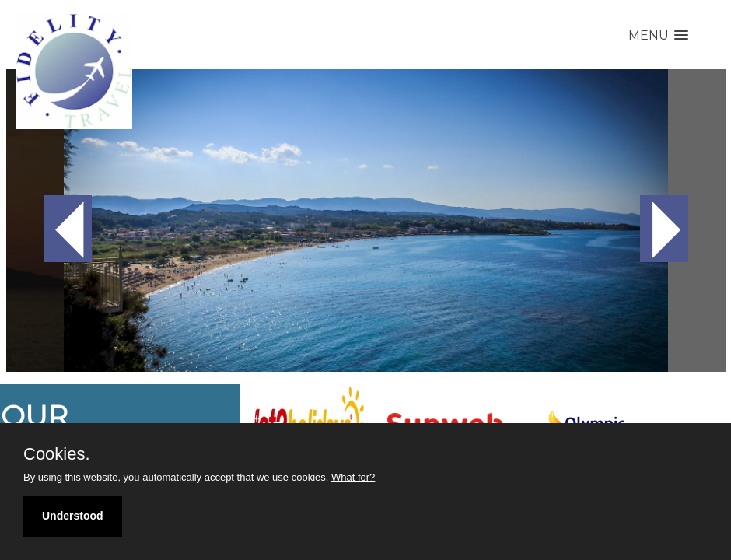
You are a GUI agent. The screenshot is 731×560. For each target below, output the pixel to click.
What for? (353, 477)
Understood (72, 515)
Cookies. (56, 454)
